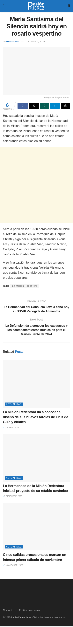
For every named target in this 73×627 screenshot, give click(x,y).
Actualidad (14, 405)
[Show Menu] (3, 6)
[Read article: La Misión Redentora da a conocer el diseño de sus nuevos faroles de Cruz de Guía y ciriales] (36, 385)
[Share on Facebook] (23, 106)
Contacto (8, 610)
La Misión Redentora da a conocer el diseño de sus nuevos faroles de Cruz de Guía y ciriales (35, 417)
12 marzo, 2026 (11, 428)
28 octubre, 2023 (35, 41)
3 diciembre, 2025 (12, 497)
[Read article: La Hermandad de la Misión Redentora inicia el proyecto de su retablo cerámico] (36, 458)
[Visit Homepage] (36, 6)
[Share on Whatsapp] (44, 106)
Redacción (12, 41)
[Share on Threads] (65, 106)
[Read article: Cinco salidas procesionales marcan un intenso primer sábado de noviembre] (36, 527)
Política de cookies (29, 610)
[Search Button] (69, 6)
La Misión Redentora (24, 286)
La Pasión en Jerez (21, 618)
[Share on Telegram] (55, 106)
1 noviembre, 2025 (13, 566)
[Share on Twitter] (34, 106)
